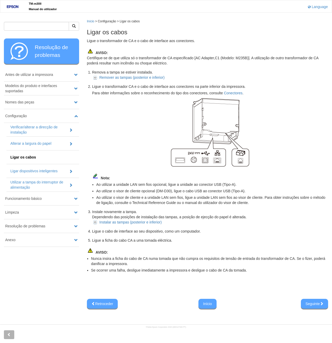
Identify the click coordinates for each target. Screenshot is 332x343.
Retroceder (102, 304)
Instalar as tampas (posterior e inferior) (130, 222)
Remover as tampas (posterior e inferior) (131, 77)
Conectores (233, 93)
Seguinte (314, 304)
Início (90, 21)
